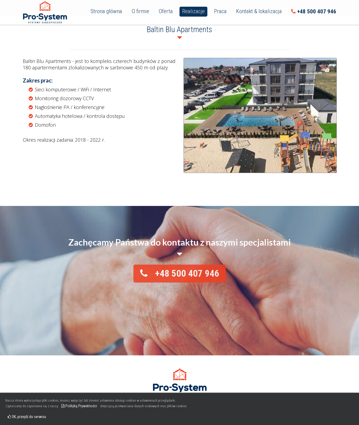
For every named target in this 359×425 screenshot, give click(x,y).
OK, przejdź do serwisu (27, 417)
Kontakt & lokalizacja (259, 11)
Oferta (166, 11)
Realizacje (193, 11)
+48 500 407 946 (313, 11)
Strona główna (106, 11)
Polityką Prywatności (79, 406)
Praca (220, 11)
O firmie (140, 11)
